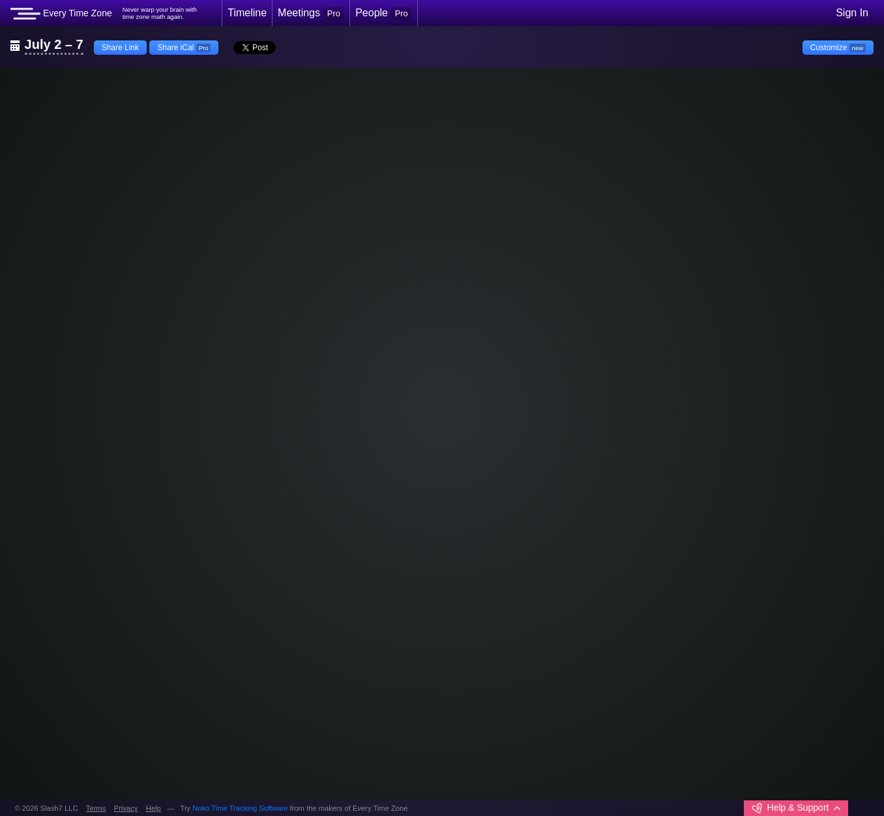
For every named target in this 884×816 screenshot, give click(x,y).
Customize (838, 47)
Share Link (120, 47)
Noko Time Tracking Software (239, 808)
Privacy (126, 808)
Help (153, 808)
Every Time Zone (61, 14)
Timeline (247, 12)
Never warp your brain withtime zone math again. (160, 13)
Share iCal (184, 47)
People (383, 13)
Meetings (311, 13)
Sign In (852, 12)
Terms (96, 808)
